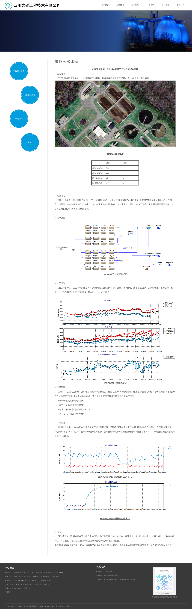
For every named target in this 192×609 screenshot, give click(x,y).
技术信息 (150, 5)
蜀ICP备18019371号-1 (63, 606)
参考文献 (28, 584)
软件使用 (38, 584)
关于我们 (105, 5)
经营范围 (120, 5)
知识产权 (49, 572)
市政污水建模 (18, 71)
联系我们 (180, 5)
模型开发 (46, 576)
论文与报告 (59, 572)
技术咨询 (36, 576)
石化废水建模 (29, 95)
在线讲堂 (165, 5)
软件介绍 (17, 588)
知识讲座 (27, 588)
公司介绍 (17, 572)
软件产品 (17, 576)
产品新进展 (18, 584)
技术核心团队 (28, 572)
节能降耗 (19, 119)
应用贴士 (47, 584)
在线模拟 (55, 576)
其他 (30, 142)
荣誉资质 (39, 572)
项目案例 (135, 5)
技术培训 (27, 576)
